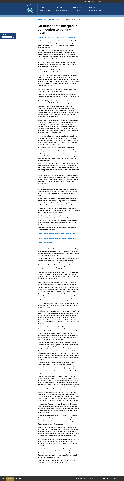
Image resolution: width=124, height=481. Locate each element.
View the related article (45, 242)
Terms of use (79, 478)
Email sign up (99, 1)
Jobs (84, 1)
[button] (46, 9)
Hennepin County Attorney (44, 19)
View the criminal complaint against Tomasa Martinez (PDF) (57, 238)
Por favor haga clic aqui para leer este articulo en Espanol (57, 37)
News (88, 1)
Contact (93, 1)
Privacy (84, 478)
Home (25, 4)
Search (4, 34)
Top (11, 479)
